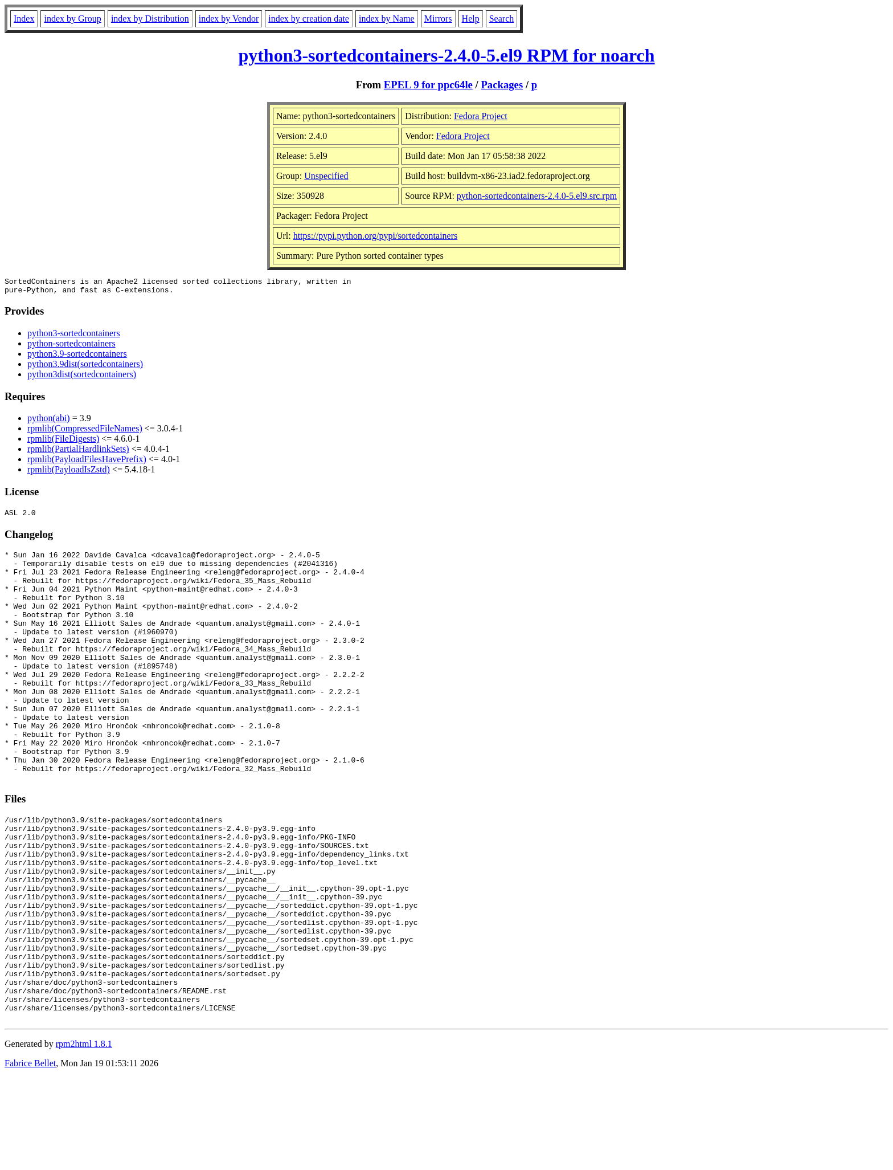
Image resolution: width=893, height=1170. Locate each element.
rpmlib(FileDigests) (63, 442)
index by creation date (308, 18)
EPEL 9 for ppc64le (428, 85)
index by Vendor (229, 18)
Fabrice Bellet (30, 1155)
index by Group (72, 18)
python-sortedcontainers (71, 347)
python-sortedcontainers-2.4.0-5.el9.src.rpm (537, 196)
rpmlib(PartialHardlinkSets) (78, 452)
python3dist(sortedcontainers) (81, 377)
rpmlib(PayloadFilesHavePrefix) (86, 462)
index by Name (387, 18)
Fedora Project (480, 116)
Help (471, 18)
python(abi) (48, 421)
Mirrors (438, 18)
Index (24, 18)
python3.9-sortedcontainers (77, 357)
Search (501, 18)
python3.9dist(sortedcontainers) (85, 367)
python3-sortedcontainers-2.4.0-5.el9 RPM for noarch (446, 55)
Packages (502, 85)
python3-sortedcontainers (73, 336)
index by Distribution (150, 18)
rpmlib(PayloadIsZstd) (68, 473)
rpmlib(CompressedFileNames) (84, 432)
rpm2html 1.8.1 (84, 1136)
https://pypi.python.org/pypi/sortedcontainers (375, 235)
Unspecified (326, 176)
